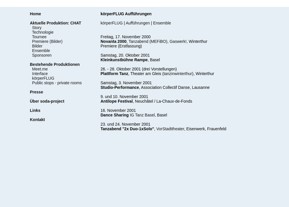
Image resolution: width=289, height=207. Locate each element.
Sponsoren (42, 55)
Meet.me (40, 69)
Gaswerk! (177, 41)
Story (37, 27)
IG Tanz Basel (142, 115)
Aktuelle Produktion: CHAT (55, 23)
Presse (36, 92)
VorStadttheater (170, 128)
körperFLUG (43, 78)
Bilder (37, 46)
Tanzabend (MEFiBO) (148, 41)
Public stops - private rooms (57, 82)
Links (35, 110)
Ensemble (41, 50)
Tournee (39, 36)
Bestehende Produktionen (55, 64)
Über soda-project (47, 101)
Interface (40, 73)
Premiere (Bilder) (47, 41)
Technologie (43, 32)
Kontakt (37, 119)
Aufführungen (138, 23)
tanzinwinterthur (178, 73)
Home (35, 14)
